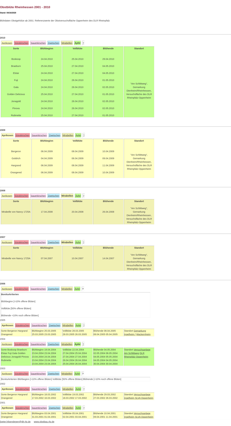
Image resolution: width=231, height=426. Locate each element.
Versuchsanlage (142, 349)
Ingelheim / (130, 334)
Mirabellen (67, 43)
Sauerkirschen (38, 43)
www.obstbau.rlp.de (44, 421)
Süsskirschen (21, 43)
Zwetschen (53, 43)
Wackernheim (143, 334)
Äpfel (78, 135)
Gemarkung (140, 331)
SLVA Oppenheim (144, 398)
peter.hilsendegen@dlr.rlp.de (16, 421)
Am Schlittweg (131, 353)
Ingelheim (129, 398)
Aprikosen (7, 43)
